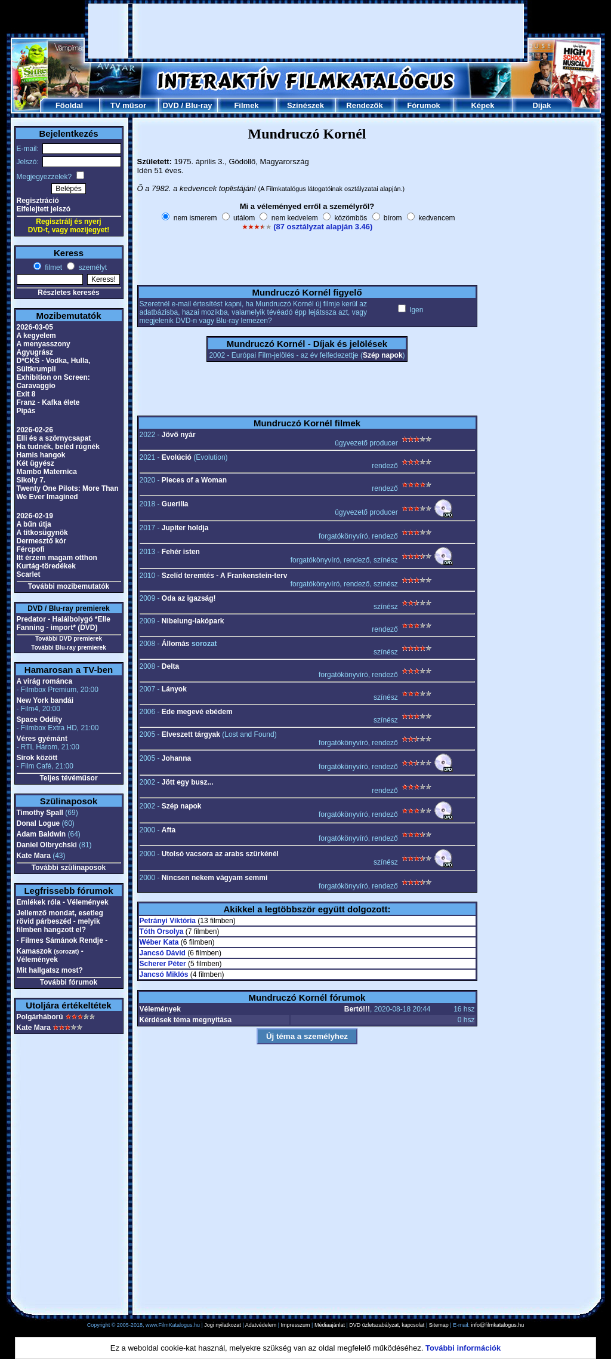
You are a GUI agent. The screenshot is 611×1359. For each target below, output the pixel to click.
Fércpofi (31, 549)
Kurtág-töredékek (46, 566)
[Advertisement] (306, 31)
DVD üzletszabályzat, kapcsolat (386, 1325)
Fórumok (423, 105)
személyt (91, 267)
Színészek (305, 105)
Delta (170, 666)
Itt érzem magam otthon (57, 558)
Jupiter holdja (185, 528)
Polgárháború (40, 1017)
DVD (170, 105)
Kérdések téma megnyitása (186, 1020)
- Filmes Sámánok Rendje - (62, 940)
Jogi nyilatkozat (222, 1325)
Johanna (176, 758)
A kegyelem (36, 335)
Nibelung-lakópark (193, 621)
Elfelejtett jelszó (44, 209)
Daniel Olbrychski (47, 845)
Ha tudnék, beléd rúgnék (58, 446)
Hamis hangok (41, 455)
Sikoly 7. (31, 480)
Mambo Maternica (47, 472)
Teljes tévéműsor (68, 778)
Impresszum (295, 1325)
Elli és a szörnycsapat (54, 438)
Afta (168, 830)
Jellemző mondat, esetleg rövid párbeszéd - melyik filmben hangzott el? (60, 921)
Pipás (26, 411)
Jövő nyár (179, 435)
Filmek (246, 105)
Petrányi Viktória (168, 921)
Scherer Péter (163, 964)
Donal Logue (38, 823)
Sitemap (439, 1325)
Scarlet (29, 574)
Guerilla (175, 504)
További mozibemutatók (68, 586)
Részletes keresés (68, 292)
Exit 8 (26, 394)
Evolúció (177, 457)
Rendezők (364, 105)
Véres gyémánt (42, 738)
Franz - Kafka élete (48, 402)
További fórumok (68, 982)
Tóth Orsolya (162, 931)
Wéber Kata (159, 942)
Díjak (541, 105)
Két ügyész (35, 463)
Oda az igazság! (189, 598)
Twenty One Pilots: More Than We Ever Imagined (68, 492)
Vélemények (160, 1009)
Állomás (176, 643)
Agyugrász (35, 352)
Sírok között (37, 758)
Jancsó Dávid (163, 953)
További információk (463, 1347)
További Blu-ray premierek (68, 647)
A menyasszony (43, 344)
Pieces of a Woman (194, 480)
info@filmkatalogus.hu (497, 1325)
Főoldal (69, 105)
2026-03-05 (35, 327)
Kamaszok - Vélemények (50, 955)
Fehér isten (181, 552)
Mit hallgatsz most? (50, 970)
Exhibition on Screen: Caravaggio (53, 381)
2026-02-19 (35, 516)
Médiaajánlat (329, 1325)
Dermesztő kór (41, 541)
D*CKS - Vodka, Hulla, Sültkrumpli (54, 364)
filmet (52, 267)
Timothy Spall (40, 812)
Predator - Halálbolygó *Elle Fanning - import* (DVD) (63, 623)
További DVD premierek (68, 638)
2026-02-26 (35, 430)
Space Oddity (40, 719)
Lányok (174, 689)
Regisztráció (38, 200)
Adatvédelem (261, 1325)
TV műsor (128, 105)
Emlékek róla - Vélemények (63, 902)
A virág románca (45, 681)
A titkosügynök (42, 532)
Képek (482, 105)
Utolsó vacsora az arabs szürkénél (220, 854)
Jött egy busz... (188, 782)
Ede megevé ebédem (197, 712)
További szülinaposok (69, 867)
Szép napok (383, 355)
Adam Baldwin (41, 834)
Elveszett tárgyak (191, 734)
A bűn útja (34, 524)
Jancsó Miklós (164, 974)
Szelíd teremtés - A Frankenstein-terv (225, 575)
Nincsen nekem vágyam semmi (214, 878)
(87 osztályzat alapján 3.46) (322, 226)
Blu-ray (199, 105)
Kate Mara (34, 855)
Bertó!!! (357, 1009)
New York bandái (45, 700)
